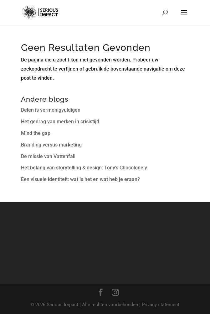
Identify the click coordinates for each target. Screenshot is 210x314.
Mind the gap (35, 133)
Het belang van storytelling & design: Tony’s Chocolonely (84, 168)
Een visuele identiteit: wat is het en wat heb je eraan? (80, 179)
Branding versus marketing (51, 145)
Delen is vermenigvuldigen (50, 110)
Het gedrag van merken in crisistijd (60, 122)
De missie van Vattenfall (48, 156)
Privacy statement (160, 304)
